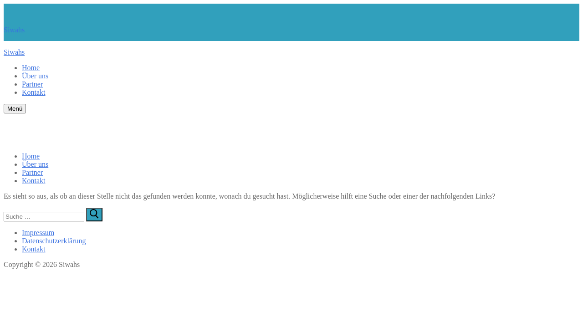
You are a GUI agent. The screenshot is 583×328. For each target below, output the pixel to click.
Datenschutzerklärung (54, 241)
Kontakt (34, 249)
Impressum (38, 232)
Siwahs (14, 30)
